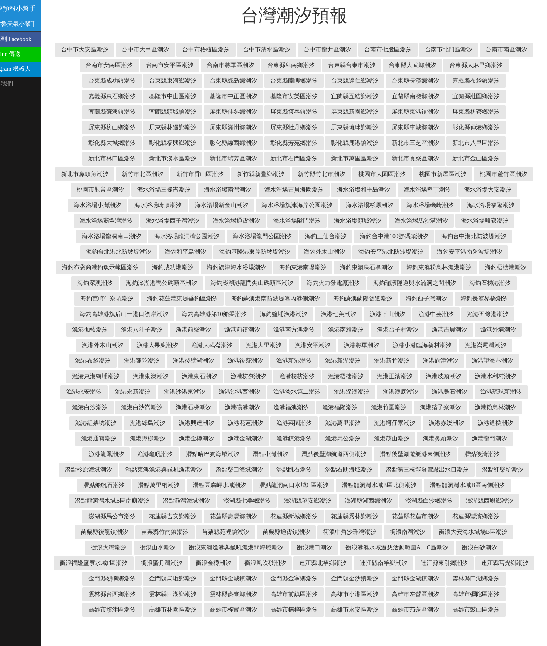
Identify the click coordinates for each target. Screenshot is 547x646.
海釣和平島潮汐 (351, 252)
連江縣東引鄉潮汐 (380, 578)
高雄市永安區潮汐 (331, 625)
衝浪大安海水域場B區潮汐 (425, 547)
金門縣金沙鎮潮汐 (301, 594)
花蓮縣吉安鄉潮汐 (119, 532)
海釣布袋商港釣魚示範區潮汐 (285, 267)
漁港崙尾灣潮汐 (389, 360)
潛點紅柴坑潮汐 (452, 485)
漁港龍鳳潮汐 (496, 454)
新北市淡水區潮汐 (240, 158)
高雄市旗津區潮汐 (483, 609)
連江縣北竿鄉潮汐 (259, 578)
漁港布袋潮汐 (441, 360)
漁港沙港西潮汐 (173, 407)
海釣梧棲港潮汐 (259, 283)
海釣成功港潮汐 (358, 267)
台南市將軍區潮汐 (298, 65)
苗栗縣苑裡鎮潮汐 (178, 547)
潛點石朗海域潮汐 (298, 485)
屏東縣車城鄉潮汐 (483, 127)
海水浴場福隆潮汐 (174, 220)
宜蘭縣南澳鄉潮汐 (483, 96)
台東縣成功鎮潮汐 (183, 80)
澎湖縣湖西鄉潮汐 (301, 516)
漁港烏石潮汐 (383, 407)
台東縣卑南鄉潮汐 (359, 65)
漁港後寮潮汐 (149, 376)
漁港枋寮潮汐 (152, 392)
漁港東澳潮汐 (508, 376)
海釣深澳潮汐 (311, 283)
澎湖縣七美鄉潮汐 (180, 516)
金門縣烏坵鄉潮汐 (119, 594)
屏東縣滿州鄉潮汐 (301, 127)
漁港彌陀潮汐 (490, 360)
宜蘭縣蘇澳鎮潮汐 (180, 112)
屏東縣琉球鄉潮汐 (422, 127)
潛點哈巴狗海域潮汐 (165, 469)
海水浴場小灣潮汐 (226, 205)
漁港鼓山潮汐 (350, 454)
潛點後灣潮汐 (434, 469)
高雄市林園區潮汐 (149, 625)
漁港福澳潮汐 (246, 423)
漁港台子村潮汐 (298, 345)
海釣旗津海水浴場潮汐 (422, 267)
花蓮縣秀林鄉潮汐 (301, 532)
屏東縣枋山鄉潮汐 (180, 127)
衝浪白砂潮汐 (421, 563)
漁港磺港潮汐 (198, 423)
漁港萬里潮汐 (298, 438)
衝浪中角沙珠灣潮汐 (302, 547)
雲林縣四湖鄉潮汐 (119, 609)
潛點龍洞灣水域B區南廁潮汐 (491, 500)
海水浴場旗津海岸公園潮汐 (425, 205)
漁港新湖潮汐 (246, 376)
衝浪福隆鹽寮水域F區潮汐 (486, 563)
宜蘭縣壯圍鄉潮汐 (119, 112)
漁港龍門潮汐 (448, 454)
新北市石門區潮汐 (362, 158)
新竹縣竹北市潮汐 (419, 174)
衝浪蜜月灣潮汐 (98, 578)
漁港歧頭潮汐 (347, 392)
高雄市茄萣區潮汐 (392, 625)
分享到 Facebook (25, 39)
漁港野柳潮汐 (106, 454)
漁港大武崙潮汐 (115, 360)
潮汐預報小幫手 (27, 8)
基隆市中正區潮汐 (301, 96)
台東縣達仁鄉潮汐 (425, 80)
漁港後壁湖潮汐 (97, 376)
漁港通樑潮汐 (451, 438)
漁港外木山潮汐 (451, 345)
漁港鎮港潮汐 (252, 454)
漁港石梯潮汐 (149, 423)
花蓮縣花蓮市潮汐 (362, 532)
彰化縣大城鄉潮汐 (180, 143)
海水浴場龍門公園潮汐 (413, 236)
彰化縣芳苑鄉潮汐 (362, 143)
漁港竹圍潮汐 (344, 423)
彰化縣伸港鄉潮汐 (119, 143)
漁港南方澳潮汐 (195, 345)
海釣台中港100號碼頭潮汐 (126, 252)
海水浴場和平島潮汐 (492, 189)
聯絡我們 (15, 83)
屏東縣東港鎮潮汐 (483, 112)
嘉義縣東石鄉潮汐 (180, 96)
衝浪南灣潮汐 (360, 547)
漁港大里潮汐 (167, 360)
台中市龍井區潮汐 (362, 49)
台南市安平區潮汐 (237, 65)
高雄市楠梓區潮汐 (271, 625)
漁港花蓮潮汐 (201, 438)
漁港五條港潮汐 (392, 329)
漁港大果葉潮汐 (505, 345)
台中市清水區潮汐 (301, 49)
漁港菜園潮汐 (249, 438)
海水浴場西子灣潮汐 (304, 220)
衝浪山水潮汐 (99, 563)
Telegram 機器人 (24, 69)
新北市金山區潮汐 (122, 174)
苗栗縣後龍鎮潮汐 (483, 532)
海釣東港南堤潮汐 (488, 267)
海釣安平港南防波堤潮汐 (201, 267)
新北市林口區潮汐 (180, 158)
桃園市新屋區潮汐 (107, 189)
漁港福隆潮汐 (295, 423)
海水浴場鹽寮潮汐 (195, 236)
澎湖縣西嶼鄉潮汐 (422, 516)
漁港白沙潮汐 (487, 407)
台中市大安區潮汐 (119, 49)
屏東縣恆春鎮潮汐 (362, 112)
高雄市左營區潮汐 (362, 609)
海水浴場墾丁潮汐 (104, 205)
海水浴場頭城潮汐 (489, 220)
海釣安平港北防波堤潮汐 (123, 267)
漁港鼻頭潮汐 (399, 454)
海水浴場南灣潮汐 (356, 189)
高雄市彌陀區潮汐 (422, 609)
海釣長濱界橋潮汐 (365, 314)
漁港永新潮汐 (499, 392)
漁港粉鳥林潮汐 (451, 423)
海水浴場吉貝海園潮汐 (422, 189)
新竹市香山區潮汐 (298, 174)
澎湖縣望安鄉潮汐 (240, 516)
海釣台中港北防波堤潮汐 (206, 252)
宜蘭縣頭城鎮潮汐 (240, 112)
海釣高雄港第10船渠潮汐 (118, 329)
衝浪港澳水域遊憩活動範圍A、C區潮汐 (338, 563)
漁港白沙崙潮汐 (97, 423)
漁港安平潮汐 (216, 360)
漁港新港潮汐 (198, 376)
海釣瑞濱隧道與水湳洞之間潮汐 (231, 298)
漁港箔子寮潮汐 (396, 423)
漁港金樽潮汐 (155, 454)
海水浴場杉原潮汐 (498, 205)
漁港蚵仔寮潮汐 (350, 438)
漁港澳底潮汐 (334, 407)
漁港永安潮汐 (451, 392)
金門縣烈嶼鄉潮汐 (502, 578)
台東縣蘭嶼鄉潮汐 (365, 80)
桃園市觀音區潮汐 (229, 189)
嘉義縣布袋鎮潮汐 (119, 96)
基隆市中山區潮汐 (240, 96)
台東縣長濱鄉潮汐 (486, 80)
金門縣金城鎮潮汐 (180, 594)
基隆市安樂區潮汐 (362, 96)
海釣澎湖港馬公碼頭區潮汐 (377, 283)
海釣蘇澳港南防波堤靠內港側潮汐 (156, 314)
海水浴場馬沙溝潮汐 (132, 236)
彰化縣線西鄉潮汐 (301, 143)
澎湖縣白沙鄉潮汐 (362, 516)
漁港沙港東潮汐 (118, 407)
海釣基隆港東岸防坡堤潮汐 (420, 252)
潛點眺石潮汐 (243, 485)
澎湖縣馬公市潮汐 (483, 516)
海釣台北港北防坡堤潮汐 (284, 252)
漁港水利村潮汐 (399, 392)
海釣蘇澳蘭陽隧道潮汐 (243, 314)
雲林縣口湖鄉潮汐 (422, 594)
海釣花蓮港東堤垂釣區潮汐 (443, 298)
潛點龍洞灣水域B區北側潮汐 (314, 500)
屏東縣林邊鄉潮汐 (240, 127)
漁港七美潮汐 (243, 329)
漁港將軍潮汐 (265, 360)
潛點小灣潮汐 (223, 469)
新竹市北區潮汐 (240, 174)
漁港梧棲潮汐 (249, 392)
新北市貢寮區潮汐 (483, 158)
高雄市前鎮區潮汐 (240, 609)
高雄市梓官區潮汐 (210, 625)
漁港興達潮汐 (152, 438)
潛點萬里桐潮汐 (94, 500)
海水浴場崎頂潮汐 (286, 205)
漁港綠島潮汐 (103, 438)
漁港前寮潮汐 (94, 345)
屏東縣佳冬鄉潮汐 (301, 112)
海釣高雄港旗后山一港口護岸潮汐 (446, 314)
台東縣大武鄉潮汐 (480, 65)
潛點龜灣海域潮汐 (119, 516)
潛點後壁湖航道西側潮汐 (286, 469)
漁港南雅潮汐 (246, 345)
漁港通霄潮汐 (499, 438)
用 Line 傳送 (19, 54)
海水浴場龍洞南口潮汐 (262, 236)
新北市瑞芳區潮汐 (301, 158)
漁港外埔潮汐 (399, 345)
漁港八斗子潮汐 (496, 329)
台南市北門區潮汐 (483, 49)
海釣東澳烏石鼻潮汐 (120, 283)
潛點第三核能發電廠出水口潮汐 (376, 485)
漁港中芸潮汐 (340, 329)
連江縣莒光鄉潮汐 (441, 578)
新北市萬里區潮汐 (422, 158)
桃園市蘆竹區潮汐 (168, 189)
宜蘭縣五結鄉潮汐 (422, 96)
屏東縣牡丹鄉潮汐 (362, 127)
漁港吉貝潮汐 (350, 345)
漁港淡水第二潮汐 (231, 407)
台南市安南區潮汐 (177, 65)
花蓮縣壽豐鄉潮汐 (180, 532)
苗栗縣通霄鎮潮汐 (238, 547)
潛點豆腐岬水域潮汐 (155, 500)
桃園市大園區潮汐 (480, 174)
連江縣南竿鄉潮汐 (320, 578)
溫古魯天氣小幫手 (27, 24)
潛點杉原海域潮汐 (489, 469)
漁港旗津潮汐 (344, 376)
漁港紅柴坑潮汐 (505, 423)
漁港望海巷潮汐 (396, 376)
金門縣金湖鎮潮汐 (362, 594)
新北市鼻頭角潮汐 (183, 174)
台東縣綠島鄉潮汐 (304, 80)
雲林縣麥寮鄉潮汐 (180, 609)
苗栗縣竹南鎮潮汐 (117, 547)
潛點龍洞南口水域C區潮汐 (229, 500)
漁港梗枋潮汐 (201, 392)
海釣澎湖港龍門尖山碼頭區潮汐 (467, 283)
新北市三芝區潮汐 (483, 143)
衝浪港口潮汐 (256, 563)
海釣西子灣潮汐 (307, 314)
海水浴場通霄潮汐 (368, 220)
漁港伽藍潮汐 (444, 329)
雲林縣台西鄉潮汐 (483, 594)
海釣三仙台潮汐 (476, 236)
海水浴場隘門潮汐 (428, 220)
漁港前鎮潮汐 (143, 345)
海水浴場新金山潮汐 (350, 205)
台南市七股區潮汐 (422, 49)
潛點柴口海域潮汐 (189, 485)
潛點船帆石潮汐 (507, 485)
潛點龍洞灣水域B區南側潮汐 (403, 500)
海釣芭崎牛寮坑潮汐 (368, 298)
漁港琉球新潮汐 (435, 407)
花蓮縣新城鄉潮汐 (240, 532)
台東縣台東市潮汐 (419, 65)
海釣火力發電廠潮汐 (150, 298)
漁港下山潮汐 (292, 329)
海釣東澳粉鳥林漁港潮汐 (192, 283)
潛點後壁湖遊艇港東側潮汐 (368, 469)
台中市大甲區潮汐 (180, 49)
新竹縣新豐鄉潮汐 (359, 174)
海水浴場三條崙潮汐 (292, 189)
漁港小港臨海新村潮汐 (325, 360)
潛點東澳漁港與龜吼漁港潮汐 (113, 485)
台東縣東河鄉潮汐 (243, 80)
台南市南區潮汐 (119, 65)
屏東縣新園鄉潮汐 (422, 112)
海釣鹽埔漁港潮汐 (188, 329)
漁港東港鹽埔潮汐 (453, 376)
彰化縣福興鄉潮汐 (240, 143)
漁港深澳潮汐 (286, 407)
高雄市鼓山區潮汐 (453, 625)
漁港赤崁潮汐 (402, 438)
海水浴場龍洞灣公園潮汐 (337, 236)
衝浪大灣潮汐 (491, 547)
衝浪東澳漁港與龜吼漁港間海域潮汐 (178, 563)
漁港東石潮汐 (103, 392)
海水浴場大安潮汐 (165, 205)
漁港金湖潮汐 (204, 454)
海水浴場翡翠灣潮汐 (237, 220)
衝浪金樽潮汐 (150, 578)
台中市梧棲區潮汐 (240, 49)
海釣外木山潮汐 (490, 252)
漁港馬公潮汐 (301, 454)
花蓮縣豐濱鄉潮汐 (422, 532)
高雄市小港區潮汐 (301, 609)
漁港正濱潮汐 (298, 392)
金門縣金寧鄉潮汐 (240, 594)
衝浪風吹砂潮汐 (201, 578)
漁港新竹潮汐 (295, 376)
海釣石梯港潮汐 (307, 298)
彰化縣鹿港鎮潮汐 (422, 143)
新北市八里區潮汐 (119, 158)
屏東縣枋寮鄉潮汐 (119, 127)
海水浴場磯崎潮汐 (113, 220)
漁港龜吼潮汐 (107, 469)
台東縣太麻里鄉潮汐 (119, 80)
